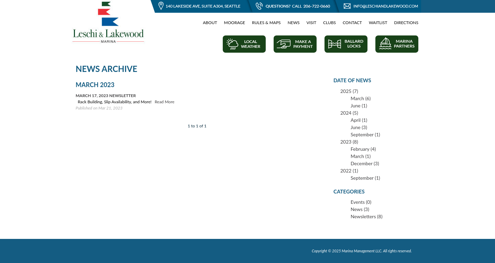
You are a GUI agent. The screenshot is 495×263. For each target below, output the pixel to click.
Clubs (329, 22)
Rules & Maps (266, 22)
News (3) (360, 209)
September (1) (365, 134)
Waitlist (378, 22)
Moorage (234, 22)
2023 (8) (349, 142)
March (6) (361, 98)
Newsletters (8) (367, 216)
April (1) (359, 120)
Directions (406, 22)
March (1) (361, 156)
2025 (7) (349, 91)
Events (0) (361, 202)
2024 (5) (349, 113)
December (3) (365, 163)
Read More (164, 101)
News (294, 22)
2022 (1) (349, 170)
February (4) (363, 149)
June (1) (359, 105)
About (210, 22)
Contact (352, 22)
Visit (311, 22)
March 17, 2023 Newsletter (106, 95)
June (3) (359, 127)
